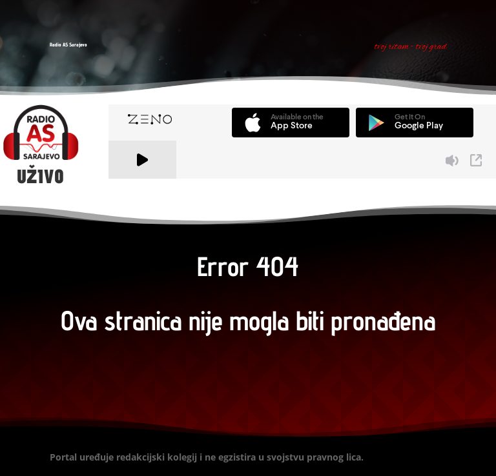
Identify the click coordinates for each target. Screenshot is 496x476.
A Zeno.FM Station (143, 186)
